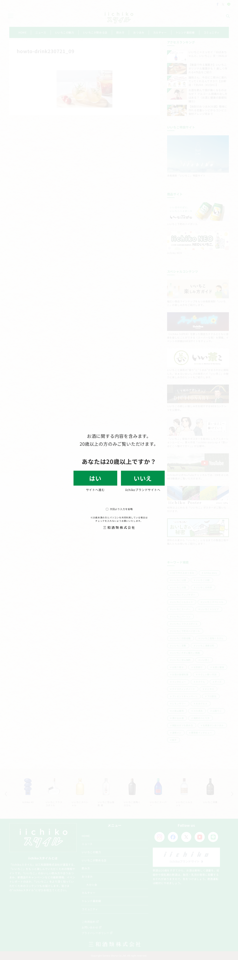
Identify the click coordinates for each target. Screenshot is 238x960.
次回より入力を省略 (119, 509)
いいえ (143, 478)
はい (95, 478)
